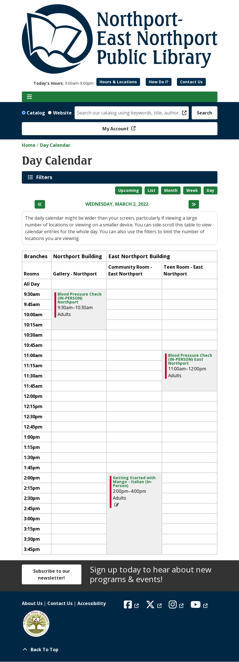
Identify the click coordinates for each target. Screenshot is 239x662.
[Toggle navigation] (30, 97)
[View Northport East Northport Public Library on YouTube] (200, 606)
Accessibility (91, 603)
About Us (32, 603)
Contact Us (191, 81)
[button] (63, 83)
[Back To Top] (119, 649)
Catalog (36, 113)
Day (210, 190)
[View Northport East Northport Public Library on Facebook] (132, 606)
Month (170, 190)
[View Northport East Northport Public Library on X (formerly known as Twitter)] (154, 606)
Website (62, 113)
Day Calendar (55, 145)
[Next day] (194, 204)
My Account (116, 129)
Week (192, 190)
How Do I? (158, 81)
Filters (45, 177)
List (151, 190)
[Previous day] (40, 204)
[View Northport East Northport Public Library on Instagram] (177, 606)
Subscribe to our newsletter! (51, 574)
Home (28, 145)
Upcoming (128, 190)
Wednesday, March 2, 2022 (116, 204)
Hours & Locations (118, 81)
